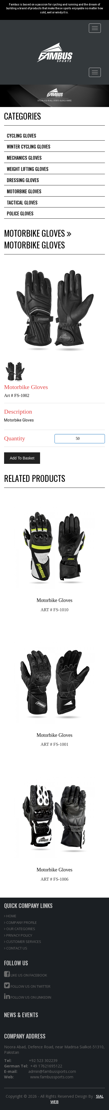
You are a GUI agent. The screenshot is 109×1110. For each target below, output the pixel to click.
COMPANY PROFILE (20, 922)
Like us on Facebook (25, 974)
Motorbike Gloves (24, 191)
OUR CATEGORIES (19, 928)
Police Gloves (20, 213)
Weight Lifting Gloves (28, 169)
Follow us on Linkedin (27, 996)
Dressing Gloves (23, 180)
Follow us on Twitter (27, 985)
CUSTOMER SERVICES (22, 941)
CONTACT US (15, 948)
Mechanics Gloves (24, 158)
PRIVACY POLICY (18, 935)
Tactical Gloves (22, 202)
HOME (10, 915)
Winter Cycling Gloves (28, 146)
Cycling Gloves (21, 135)
